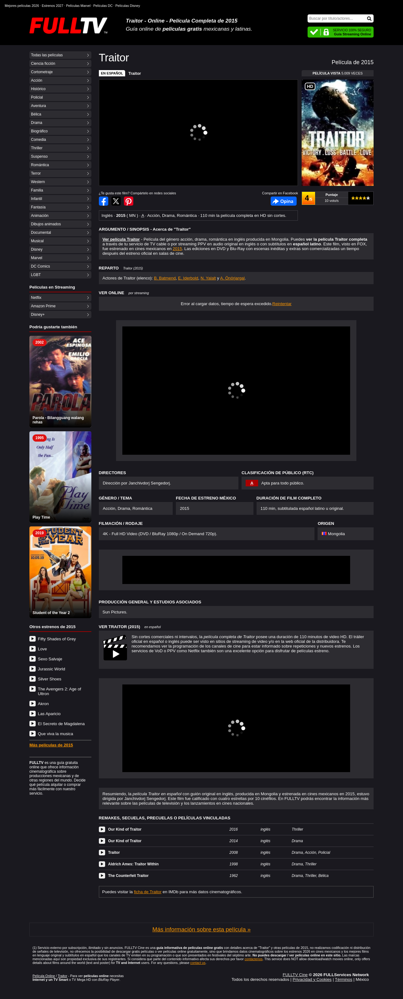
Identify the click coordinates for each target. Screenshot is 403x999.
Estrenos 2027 (53, 6)
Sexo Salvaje (50, 659)
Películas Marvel (78, 6)
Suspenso (39, 156)
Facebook (284, 201)
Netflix (36, 297)
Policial (37, 97)
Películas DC (103, 6)
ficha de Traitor (147, 891)
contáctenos (254, 959)
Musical (37, 241)
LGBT (36, 275)
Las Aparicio (49, 713)
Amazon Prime (43, 306)
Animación (39, 215)
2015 (177, 248)
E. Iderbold (188, 278)
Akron (43, 703)
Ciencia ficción (43, 63)
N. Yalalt (208, 278)
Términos (343, 979)
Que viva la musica (55, 733)
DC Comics (40, 266)
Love (42, 649)
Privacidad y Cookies (312, 979)
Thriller (37, 148)
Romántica (40, 165)
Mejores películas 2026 (22, 6)
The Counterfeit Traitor (128, 875)
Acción (36, 80)
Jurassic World (51, 669)
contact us (198, 963)
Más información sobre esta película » (201, 929)
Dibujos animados (46, 224)
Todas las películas (47, 55)
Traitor (134, 73)
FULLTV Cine (295, 974)
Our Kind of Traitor (125, 829)
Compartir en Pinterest (128, 201)
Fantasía (38, 207)
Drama (36, 122)
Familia (37, 190)
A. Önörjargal (232, 278)
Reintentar (282, 303)
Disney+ (38, 314)
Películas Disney (127, 6)
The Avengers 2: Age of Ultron (59, 691)
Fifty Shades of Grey (57, 639)
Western (38, 182)
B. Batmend (165, 278)
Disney (37, 249)
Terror (36, 173)
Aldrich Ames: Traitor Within (133, 864)
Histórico (38, 89)
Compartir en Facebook (103, 201)
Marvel (36, 258)
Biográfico (39, 131)
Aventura (38, 106)
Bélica (36, 114)
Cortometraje (42, 72)
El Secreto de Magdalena (61, 723)
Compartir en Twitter (116, 201)
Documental (41, 232)
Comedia (38, 139)
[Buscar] (341, 18)
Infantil (36, 199)
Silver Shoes (49, 679)
